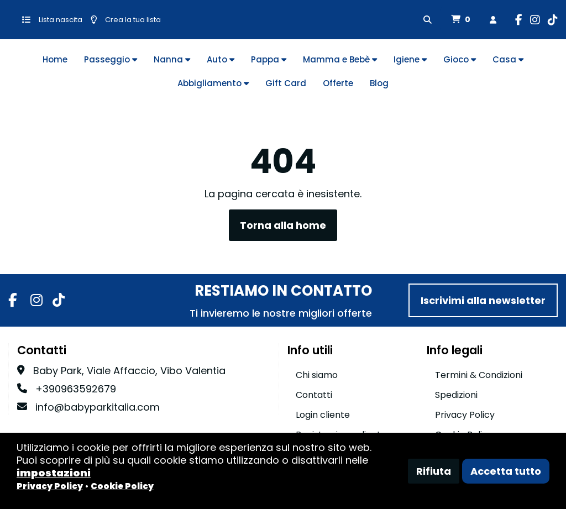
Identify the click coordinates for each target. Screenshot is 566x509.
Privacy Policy (465, 414)
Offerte (338, 83)
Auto (220, 59)
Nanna (172, 59)
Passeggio (110, 59)
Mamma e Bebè (340, 59)
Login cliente (323, 414)
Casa (507, 59)
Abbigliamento (213, 83)
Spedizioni (456, 395)
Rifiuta (433, 471)
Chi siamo (317, 375)
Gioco (459, 59)
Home (55, 59)
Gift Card (285, 83)
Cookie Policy (122, 486)
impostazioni (54, 473)
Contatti (314, 395)
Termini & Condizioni (478, 375)
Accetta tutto (505, 471)
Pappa (268, 59)
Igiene (410, 59)
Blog (379, 83)
